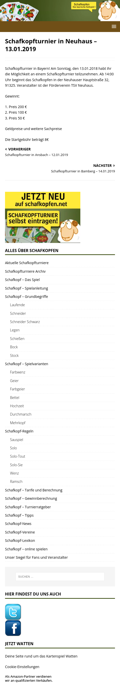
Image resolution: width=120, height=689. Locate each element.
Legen (15, 330)
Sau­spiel (16, 439)
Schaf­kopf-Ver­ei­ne (20, 532)
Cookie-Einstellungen (22, 666)
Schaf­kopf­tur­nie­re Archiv (25, 271)
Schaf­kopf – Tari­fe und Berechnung (33, 490)
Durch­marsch (20, 414)
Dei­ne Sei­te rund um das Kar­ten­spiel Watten (41, 656)
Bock (14, 346)
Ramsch (16, 481)
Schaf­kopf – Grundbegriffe (26, 296)
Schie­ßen (17, 338)
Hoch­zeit (17, 405)
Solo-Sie (16, 464)
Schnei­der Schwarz (25, 321)
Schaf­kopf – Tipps (19, 515)
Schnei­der (18, 313)
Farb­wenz (17, 372)
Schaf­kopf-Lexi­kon (20, 540)
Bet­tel (14, 397)
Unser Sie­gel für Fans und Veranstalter (36, 557)
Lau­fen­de (17, 304)
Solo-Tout (17, 456)
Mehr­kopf (17, 422)
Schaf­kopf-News (18, 523)
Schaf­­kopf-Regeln (19, 431)
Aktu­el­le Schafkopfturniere (27, 262)
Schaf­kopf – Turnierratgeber (28, 507)
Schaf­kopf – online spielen (26, 549)
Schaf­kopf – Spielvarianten (26, 363)
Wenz (14, 473)
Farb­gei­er (17, 389)
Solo (13, 448)
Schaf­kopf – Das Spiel (22, 279)
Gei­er (14, 380)
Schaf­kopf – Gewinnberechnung (31, 498)
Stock (14, 355)
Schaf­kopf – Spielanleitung (26, 288)
